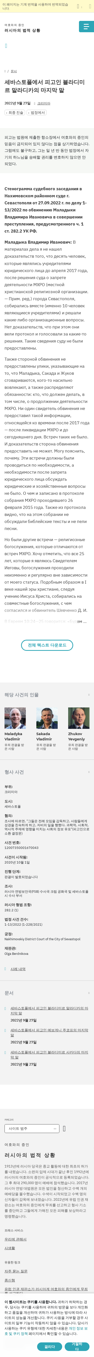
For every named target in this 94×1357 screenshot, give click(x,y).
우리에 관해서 (16, 1239)
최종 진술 (16, 112)
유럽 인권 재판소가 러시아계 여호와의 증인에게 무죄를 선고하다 (46, 1291)
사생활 (10, 1248)
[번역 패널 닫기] (90, 6)
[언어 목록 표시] (79, 6)
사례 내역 (18, 969)
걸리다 (49, 1346)
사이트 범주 (18, 1128)
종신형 (10, 1280)
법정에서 (38, 112)
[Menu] (86, 26)
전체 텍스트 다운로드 (47, 645)
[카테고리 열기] (64, 1128)
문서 (14, 71)
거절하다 (77, 1346)
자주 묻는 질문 (16, 1271)
